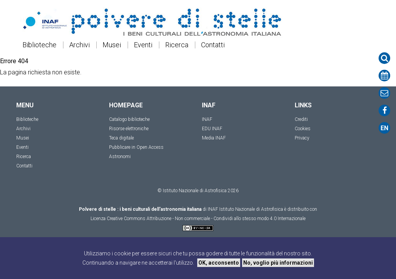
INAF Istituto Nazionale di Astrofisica (245, 209)
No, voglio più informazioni (278, 263)
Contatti (213, 44)
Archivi (79, 44)
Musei (111, 44)
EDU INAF (212, 128)
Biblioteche (39, 44)
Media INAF (214, 138)
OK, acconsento (218, 263)
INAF (207, 119)
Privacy (302, 138)
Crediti (301, 119)
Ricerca (176, 44)
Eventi (143, 44)
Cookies (303, 128)
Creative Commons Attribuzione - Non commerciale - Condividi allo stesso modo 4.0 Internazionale (206, 218)
